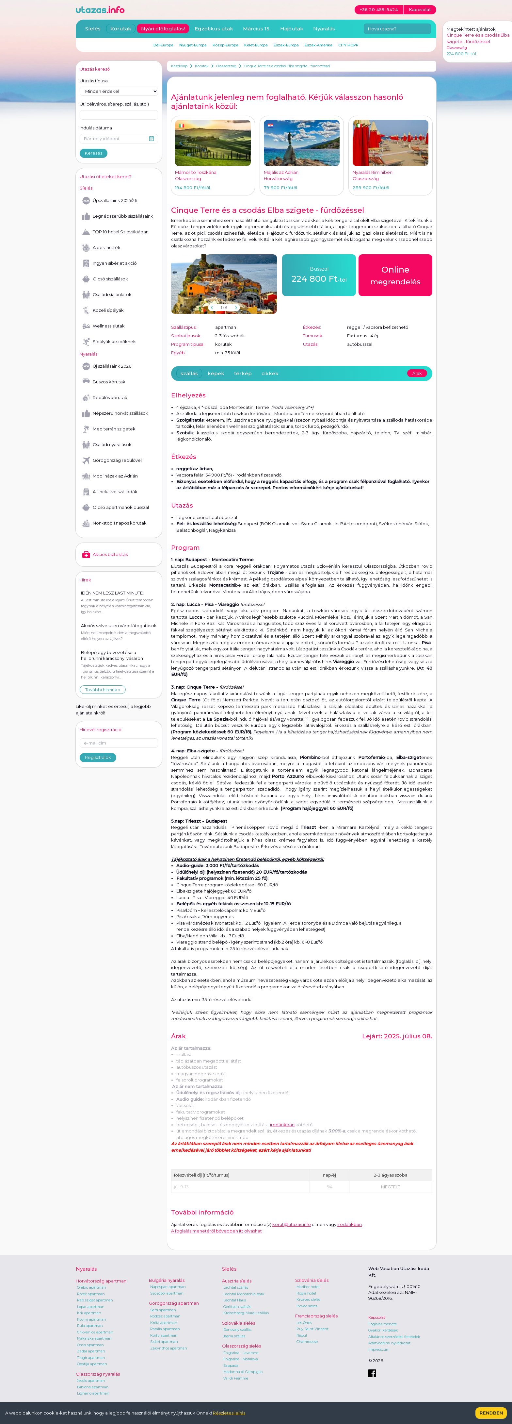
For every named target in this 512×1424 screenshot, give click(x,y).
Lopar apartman (90, 1306)
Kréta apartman (163, 1322)
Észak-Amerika (318, 45)
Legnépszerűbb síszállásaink (117, 216)
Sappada (230, 1365)
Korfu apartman (164, 1335)
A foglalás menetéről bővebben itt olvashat (216, 1230)
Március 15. (256, 28)
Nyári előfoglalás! (163, 28)
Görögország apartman (174, 1303)
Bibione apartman (93, 1387)
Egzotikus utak (214, 28)
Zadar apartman (91, 1351)
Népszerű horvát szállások (115, 413)
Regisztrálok (98, 757)
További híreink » (102, 689)
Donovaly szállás (237, 1329)
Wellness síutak (103, 326)
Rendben (491, 1413)
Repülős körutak (104, 398)
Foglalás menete (382, 1324)
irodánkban (282, 1124)
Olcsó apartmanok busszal (115, 507)
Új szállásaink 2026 (106, 366)
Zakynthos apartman (168, 1348)
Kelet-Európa (256, 45)
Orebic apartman (91, 1287)
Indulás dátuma (96, 127)
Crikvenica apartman (95, 1332)
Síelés (93, 28)
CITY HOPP (348, 45)
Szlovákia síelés (238, 1323)
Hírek (85, 579)
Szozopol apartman (167, 1293)
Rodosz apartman (165, 1316)
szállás (189, 373)
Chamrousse (307, 1341)
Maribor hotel (307, 1286)
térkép (243, 373)
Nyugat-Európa (193, 45)
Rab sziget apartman (95, 1300)
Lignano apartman (93, 1393)
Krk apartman (89, 1313)
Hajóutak (291, 28)
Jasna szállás (234, 1336)
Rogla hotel (306, 1293)
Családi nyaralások (107, 445)
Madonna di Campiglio (243, 1371)
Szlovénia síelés (311, 1280)
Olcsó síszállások (105, 279)
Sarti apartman (163, 1310)
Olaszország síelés (241, 1346)
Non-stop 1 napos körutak (114, 523)
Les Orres (304, 1322)
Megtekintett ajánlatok (471, 29)
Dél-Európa (163, 45)
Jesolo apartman (91, 1380)
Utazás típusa (94, 80)
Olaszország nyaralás (98, 1374)
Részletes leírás (229, 1413)
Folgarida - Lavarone (240, 1352)
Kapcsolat (376, 1317)
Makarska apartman (94, 1338)
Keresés (93, 153)
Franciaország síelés (316, 1315)
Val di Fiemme (235, 1378)
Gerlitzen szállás (237, 1306)
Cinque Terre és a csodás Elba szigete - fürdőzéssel (287, 66)
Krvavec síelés (308, 1299)
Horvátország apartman (101, 1280)
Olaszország (226, 66)
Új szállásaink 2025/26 (109, 201)
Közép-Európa (225, 45)
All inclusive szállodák (109, 492)
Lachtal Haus (234, 1300)
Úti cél (114, 104)
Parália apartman (165, 1329)
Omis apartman (90, 1345)
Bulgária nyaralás (166, 1280)
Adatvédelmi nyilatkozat (389, 1343)
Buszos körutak (103, 382)
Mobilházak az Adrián (110, 476)
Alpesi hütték (101, 248)
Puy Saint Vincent (312, 1329)
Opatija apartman (92, 1364)
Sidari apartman (164, 1341)
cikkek (270, 373)
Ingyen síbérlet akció (109, 263)
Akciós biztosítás (105, 555)
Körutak (202, 66)
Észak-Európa (286, 45)
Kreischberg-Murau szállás (246, 1313)
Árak (417, 373)
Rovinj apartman (91, 1319)
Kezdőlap (179, 66)
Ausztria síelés (236, 1280)
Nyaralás (324, 28)
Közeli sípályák (103, 310)
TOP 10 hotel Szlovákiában (115, 232)
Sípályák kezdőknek (109, 342)
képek (216, 373)
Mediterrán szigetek (109, 429)
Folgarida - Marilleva (240, 1359)
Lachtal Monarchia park (243, 1294)
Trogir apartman (91, 1357)
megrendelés (395, 274)
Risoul (301, 1335)
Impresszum (379, 1349)
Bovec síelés (306, 1306)
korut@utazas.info (291, 1224)
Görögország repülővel (112, 460)
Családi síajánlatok (107, 295)
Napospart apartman (168, 1286)
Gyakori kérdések (383, 1330)
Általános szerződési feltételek (394, 1336)
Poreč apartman (91, 1294)
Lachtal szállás (235, 1287)
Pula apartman (90, 1325)
